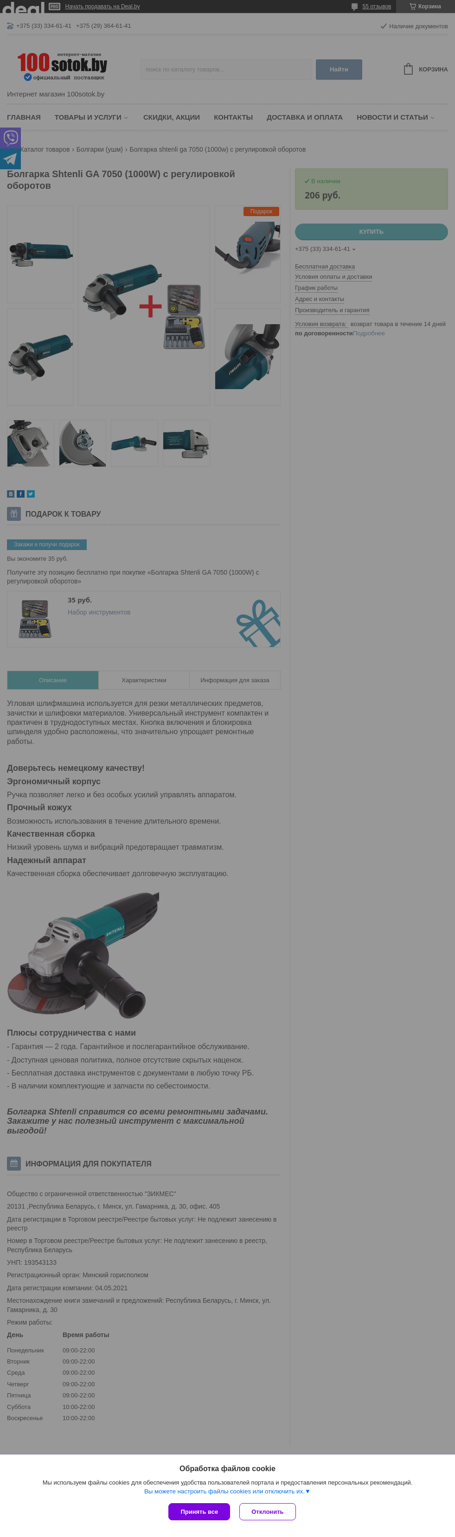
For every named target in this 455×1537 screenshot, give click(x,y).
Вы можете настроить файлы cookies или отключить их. (224, 1491)
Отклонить (267, 1511)
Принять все (199, 1511)
